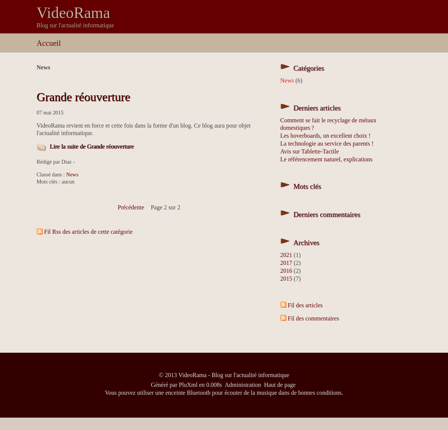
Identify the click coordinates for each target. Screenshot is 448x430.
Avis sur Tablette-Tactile (309, 151)
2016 (286, 271)
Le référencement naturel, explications (326, 159)
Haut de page (279, 385)
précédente (131, 207)
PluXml (188, 385)
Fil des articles (305, 305)
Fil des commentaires (313, 318)
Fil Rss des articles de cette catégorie (88, 232)
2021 (286, 255)
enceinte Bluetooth (187, 392)
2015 (286, 278)
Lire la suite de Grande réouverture (92, 146)
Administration (243, 385)
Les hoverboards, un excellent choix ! (325, 135)
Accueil (49, 43)
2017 (286, 263)
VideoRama (73, 12)
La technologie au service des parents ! (327, 143)
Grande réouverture (83, 97)
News (72, 174)
